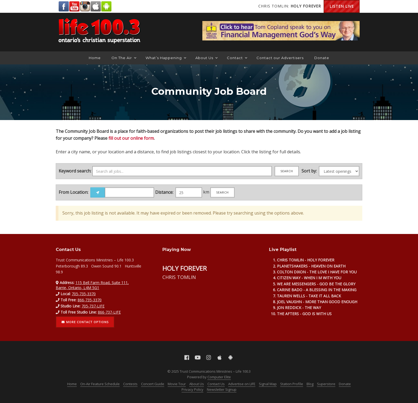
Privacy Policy (192, 389)
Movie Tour (177, 383)
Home (95, 58)
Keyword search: (75, 171)
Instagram (85, 6)
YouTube (74, 6)
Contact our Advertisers (280, 58)
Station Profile (291, 383)
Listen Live (341, 6)
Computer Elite (219, 377)
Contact (237, 58)
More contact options (85, 322)
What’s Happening (166, 58)
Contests (130, 383)
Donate (321, 58)
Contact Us (216, 383)
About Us (206, 58)
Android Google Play (106, 6)
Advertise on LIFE (241, 383)
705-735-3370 (84, 293)
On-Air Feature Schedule (100, 383)
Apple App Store (96, 6)
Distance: (164, 192)
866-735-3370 (90, 299)
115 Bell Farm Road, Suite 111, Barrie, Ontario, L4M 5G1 (92, 285)
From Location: (73, 192)
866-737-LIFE (109, 312)
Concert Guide (152, 383)
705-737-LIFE (93, 306)
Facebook (64, 6)
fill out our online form (131, 138)
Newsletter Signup (221, 389)
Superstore (326, 383)
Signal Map (268, 383)
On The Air (123, 58)
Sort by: (309, 171)
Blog (310, 383)
